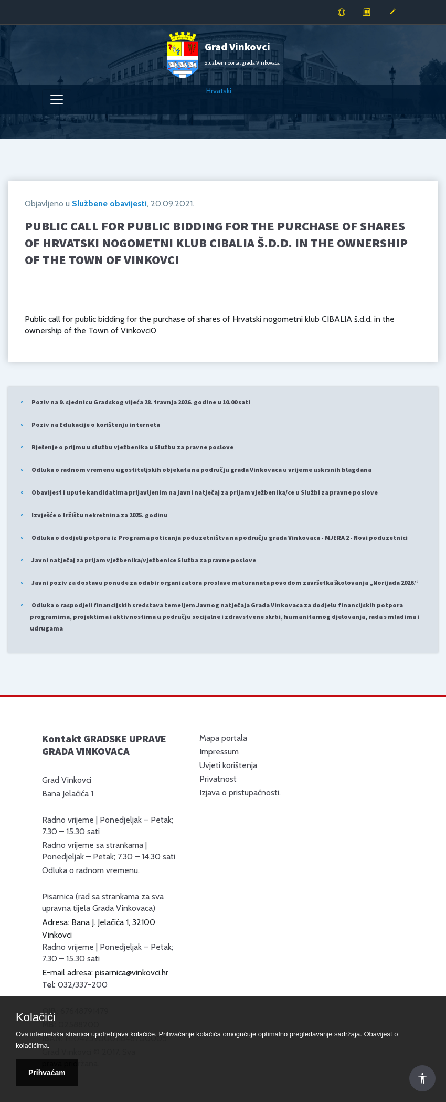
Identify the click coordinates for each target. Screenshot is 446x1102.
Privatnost (218, 779)
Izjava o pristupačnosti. (240, 792)
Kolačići (36, 1017)
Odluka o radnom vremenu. (91, 870)
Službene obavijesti (109, 203)
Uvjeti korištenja (228, 765)
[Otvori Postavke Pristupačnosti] (422, 1078)
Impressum (219, 752)
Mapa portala (223, 738)
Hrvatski (218, 91)
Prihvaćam (47, 1072)
